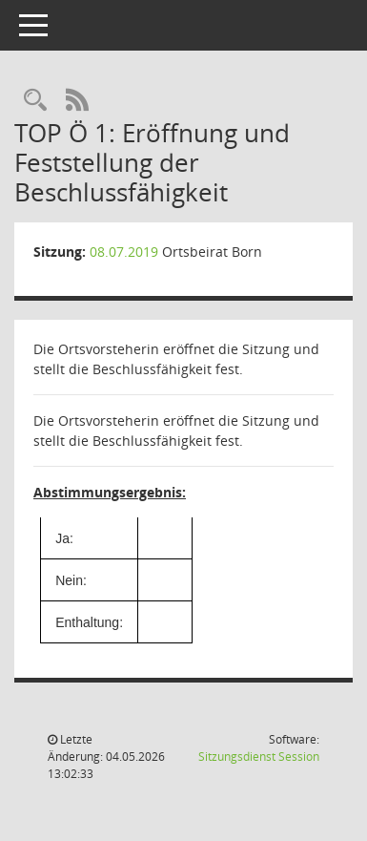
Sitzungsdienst (258, 756)
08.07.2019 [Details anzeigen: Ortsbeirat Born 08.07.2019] (124, 251)
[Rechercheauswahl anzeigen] (35, 100)
